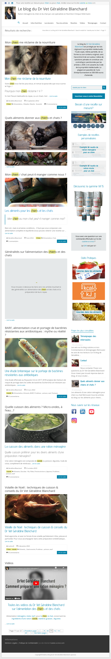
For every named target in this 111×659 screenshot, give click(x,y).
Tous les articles (62, 23)
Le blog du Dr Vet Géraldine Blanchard (52, 9)
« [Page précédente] (38, 631)
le (44, 616)
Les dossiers (49, 23)
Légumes (49, 471)
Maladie (26, 104)
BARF (32, 393)
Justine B (11, 546)
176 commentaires (77, 345)
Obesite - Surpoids (36, 104)
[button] (19, 23)
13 (59, 631)
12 (55, 631)
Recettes (74, 23)
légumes (57, 618)
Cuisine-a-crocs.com (57, 643)
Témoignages (92, 23)
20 (26, 633)
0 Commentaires (13, 396)
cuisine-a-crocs (88, 241)
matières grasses (45, 618)
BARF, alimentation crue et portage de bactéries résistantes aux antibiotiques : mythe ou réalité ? (36, 331)
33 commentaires (77, 390)
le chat (50, 616)
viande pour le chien (93, 30)
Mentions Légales (11, 643)
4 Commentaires (51, 104)
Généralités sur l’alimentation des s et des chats (35, 253)
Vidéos (82, 23)
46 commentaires (86, 365)
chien (47, 3)
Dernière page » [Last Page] (40, 633)
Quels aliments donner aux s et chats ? (33, 118)
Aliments (26, 393)
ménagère (21, 616)
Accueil (25, 23)
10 (48, 631)
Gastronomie (30, 549)
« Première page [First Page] (30, 631)
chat (58, 3)
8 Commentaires (13, 477)
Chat (54, 238)
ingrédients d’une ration (22, 618)
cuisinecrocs (87, 3)
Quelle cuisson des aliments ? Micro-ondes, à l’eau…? (33, 408)
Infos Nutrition (36, 23)
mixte (28, 616)
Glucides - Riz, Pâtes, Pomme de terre (32, 471)
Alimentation (17, 104)
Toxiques (55, 393)
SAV (85, 245)
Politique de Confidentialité (28, 643)
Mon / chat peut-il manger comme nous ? (35, 174)
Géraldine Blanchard (15, 101)
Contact (103, 23)
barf (33, 616)
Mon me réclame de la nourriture (30, 42)
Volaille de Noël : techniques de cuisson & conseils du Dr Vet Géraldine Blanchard (31, 489)
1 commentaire (13, 241)
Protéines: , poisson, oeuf (42, 393)
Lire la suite (53, 96)
